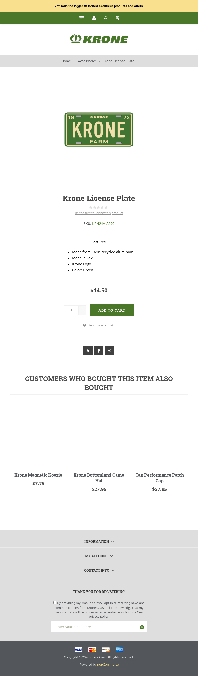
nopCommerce (108, 664)
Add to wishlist (101, 325)
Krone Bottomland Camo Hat (99, 478)
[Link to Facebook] (98, 350)
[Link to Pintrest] (109, 350)
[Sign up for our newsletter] (99, 626)
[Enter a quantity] (71, 310)
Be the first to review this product (99, 213)
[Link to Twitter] (88, 350)
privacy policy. (99, 616)
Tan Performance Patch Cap (160, 478)
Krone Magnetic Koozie (38, 475)
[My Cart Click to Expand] (117, 18)
